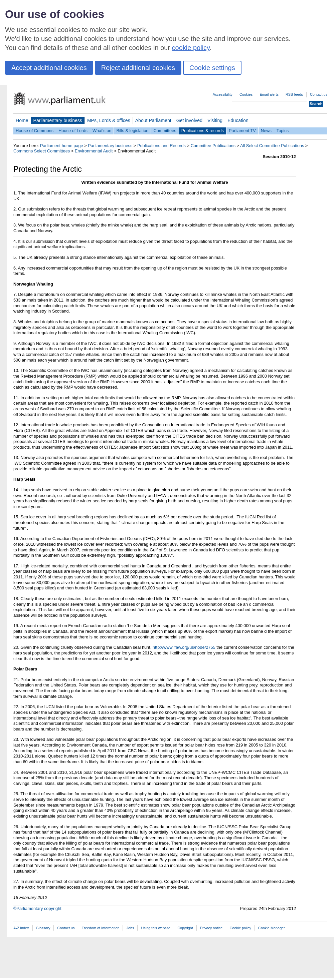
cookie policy (191, 47)
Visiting (214, 120)
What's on (102, 130)
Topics (283, 130)
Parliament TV (242, 130)
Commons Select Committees (41, 150)
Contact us (318, 94)
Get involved (189, 120)
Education (237, 120)
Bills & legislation (132, 130)
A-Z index (21, 928)
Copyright (185, 928)
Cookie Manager (271, 928)
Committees (164, 130)
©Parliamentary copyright (37, 908)
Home (22, 120)
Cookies (246, 94)
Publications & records (202, 130)
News (266, 130)
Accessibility (222, 94)
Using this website (155, 928)
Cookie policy (240, 928)
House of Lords (73, 130)
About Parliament (153, 120)
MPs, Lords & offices (108, 120)
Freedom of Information (100, 928)
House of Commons (34, 130)
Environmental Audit (94, 150)
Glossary (43, 928)
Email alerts (269, 94)
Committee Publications (213, 145)
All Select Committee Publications (272, 145)
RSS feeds (294, 94)
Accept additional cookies (49, 67)
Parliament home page (61, 145)
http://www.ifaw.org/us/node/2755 (184, 647)
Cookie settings (212, 67)
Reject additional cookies (138, 67)
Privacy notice (211, 928)
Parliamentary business (57, 120)
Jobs (130, 928)
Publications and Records (161, 145)
